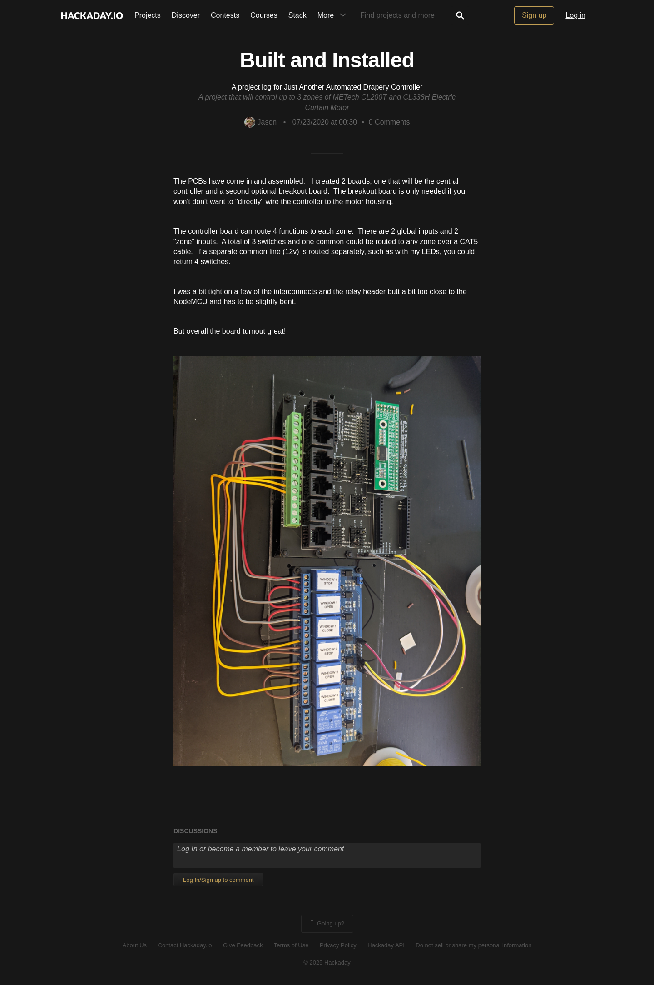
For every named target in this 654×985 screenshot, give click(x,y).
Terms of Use (291, 945)
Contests (225, 15)
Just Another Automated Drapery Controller (353, 87)
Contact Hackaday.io (185, 945)
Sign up (534, 15)
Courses (263, 15)
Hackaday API (386, 945)
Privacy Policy (338, 945)
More (333, 15)
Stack (297, 15)
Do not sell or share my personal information (473, 945)
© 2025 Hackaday (327, 962)
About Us (135, 945)
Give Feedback (243, 945)
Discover (186, 15)
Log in (575, 15)
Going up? (326, 924)
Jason (260, 122)
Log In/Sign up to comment (218, 879)
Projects (147, 15)
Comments (389, 122)
